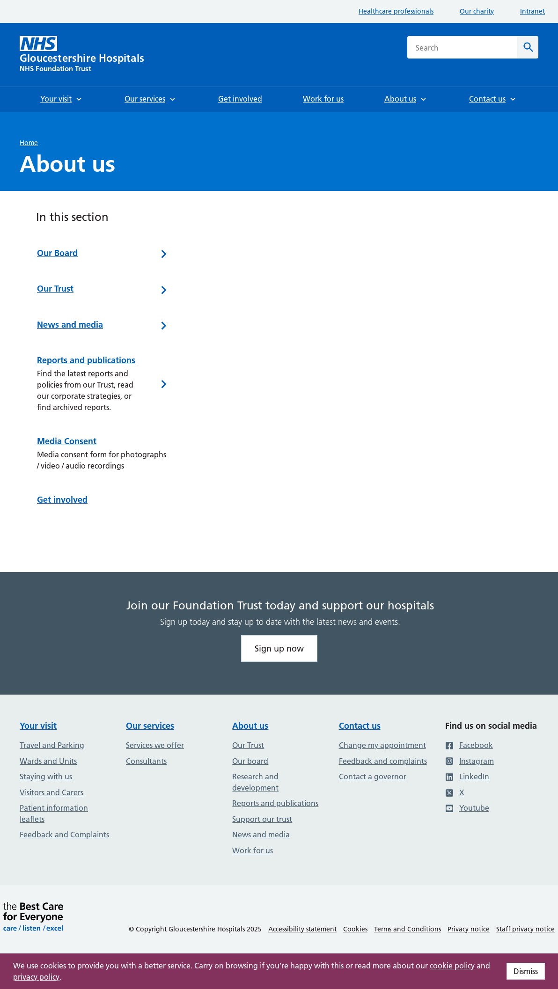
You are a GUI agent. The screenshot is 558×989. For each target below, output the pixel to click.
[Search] (527, 47)
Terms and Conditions (407, 929)
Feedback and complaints (383, 761)
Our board (250, 761)
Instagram (469, 761)
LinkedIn (467, 776)
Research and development (255, 782)
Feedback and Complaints (64, 834)
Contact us (360, 725)
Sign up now (279, 648)
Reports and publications (275, 803)
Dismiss (526, 971)
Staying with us (46, 776)
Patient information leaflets (54, 813)
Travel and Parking (52, 745)
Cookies (355, 929)
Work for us (252, 850)
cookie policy (452, 965)
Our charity (477, 11)
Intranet (532, 11)
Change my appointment (382, 745)
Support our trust (262, 819)
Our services (150, 725)
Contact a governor (372, 776)
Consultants (146, 761)
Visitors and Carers (51, 792)
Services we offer (155, 745)
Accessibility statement (302, 929)
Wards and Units (48, 761)
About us (250, 725)
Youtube (467, 808)
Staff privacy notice (525, 929)
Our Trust (248, 745)
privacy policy (36, 977)
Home (29, 143)
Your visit (38, 725)
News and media (261, 834)
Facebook (469, 745)
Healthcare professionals (396, 11)
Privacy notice (469, 929)
